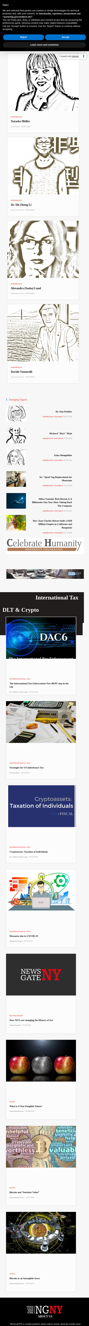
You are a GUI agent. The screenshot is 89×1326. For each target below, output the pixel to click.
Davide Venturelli (21, 371)
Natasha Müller (20, 121)
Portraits (16, 117)
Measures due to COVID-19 (24, 936)
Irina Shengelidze (63, 455)
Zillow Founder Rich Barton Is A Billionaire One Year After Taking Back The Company (52, 502)
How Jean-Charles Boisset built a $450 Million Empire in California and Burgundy (52, 524)
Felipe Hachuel (15, 1025)
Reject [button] (23, 37)
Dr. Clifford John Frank (19, 692)
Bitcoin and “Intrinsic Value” (24, 1192)
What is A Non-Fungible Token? (26, 1106)
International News (17, 210)
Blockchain (16, 1016)
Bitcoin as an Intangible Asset (25, 1278)
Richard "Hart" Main (61, 433)
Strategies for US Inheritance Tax (27, 767)
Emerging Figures (53, 417)
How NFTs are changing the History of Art (31, 1020)
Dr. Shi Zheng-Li (21, 204)
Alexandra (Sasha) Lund (26, 288)
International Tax (20, 679)
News (12, 1102)
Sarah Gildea (15, 126)
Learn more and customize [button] (44, 45)
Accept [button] (65, 37)
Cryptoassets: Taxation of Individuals (29, 851)
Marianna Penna (16, 941)
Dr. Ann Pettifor (64, 411)
